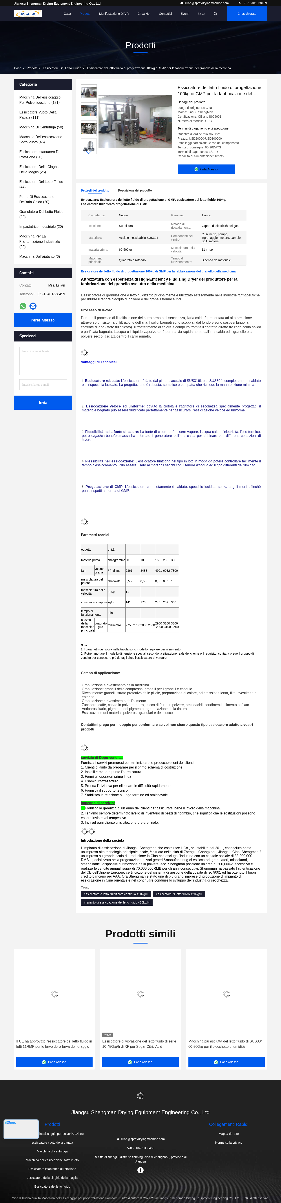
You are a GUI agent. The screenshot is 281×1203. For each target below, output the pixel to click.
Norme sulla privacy (228, 1142)
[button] (89, 152)
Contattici (165, 13)
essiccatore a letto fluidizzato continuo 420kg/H (116, 894)
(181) (39, 99)
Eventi (185, 13)
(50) (41, 127)
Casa (67, 13)
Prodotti (85, 13)
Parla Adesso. (43, 320)
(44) (41, 184)
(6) (39, 256)
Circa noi (144, 13)
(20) (39, 154)
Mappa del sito (229, 1133)
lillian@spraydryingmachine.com (205, 3)
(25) (39, 169)
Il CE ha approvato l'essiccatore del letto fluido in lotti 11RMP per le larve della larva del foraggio (54, 1043)
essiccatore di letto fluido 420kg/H (179, 894)
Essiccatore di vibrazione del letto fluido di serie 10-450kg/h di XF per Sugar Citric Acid (139, 1043)
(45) (40, 139)
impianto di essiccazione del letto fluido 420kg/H (117, 902)
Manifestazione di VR (114, 13)
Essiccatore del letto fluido (62, 68)
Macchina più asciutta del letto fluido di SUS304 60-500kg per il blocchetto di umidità (225, 1043)
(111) (38, 114)
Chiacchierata (246, 13)
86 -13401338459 (252, 3)
